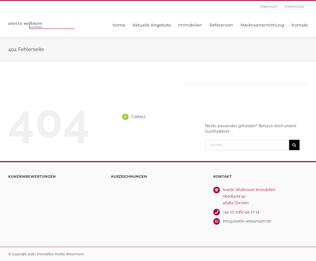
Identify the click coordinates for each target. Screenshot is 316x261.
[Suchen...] (247, 145)
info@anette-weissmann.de (247, 221)
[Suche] (294, 145)
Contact (138, 116)
